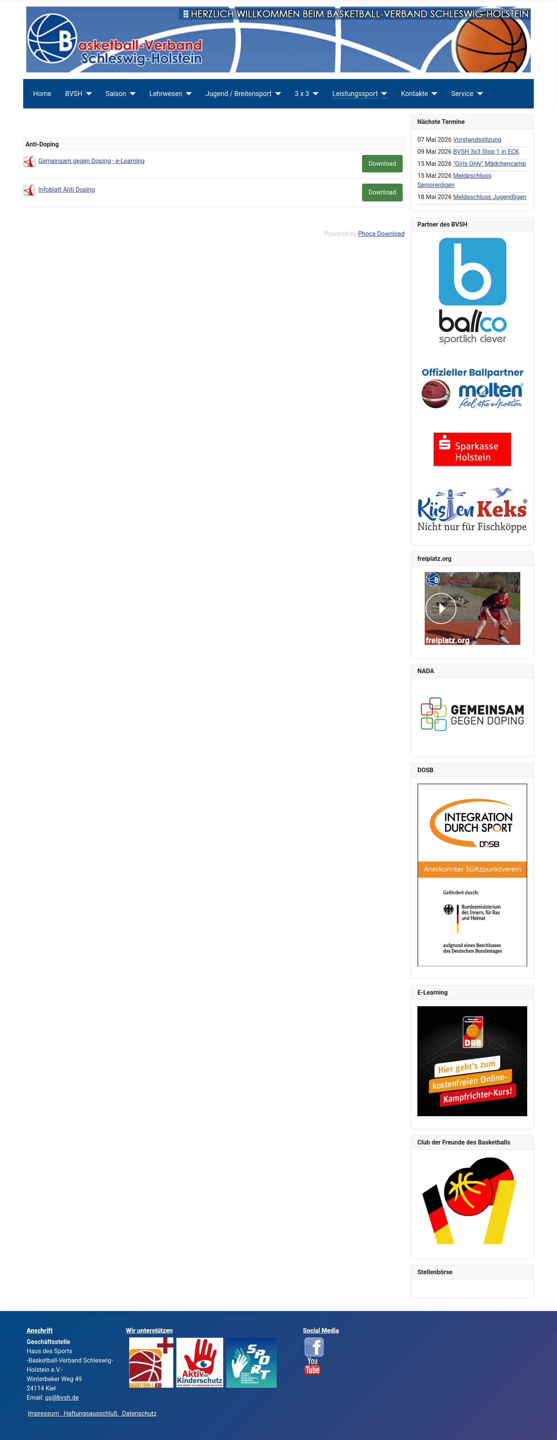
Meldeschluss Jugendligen (489, 197)
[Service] (478, 94)
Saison (116, 94)
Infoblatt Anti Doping (66, 189)
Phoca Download (381, 233)
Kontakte (414, 94)
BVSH (73, 94)
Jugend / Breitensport (238, 94)
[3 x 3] (314, 94)
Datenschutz (139, 1413)
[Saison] (131, 94)
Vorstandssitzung (477, 139)
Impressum (45, 1413)
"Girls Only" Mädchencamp (489, 163)
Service (462, 94)
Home (42, 94)
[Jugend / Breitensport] (276, 94)
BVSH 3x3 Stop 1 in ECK (486, 151)
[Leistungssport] (383, 94)
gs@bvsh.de (62, 1397)
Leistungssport (355, 94)
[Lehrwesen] (187, 94)
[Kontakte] (433, 94)
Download (382, 163)
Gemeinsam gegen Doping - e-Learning (91, 161)
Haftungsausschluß (90, 1413)
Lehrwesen (165, 94)
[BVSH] (87, 94)
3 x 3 (302, 94)
